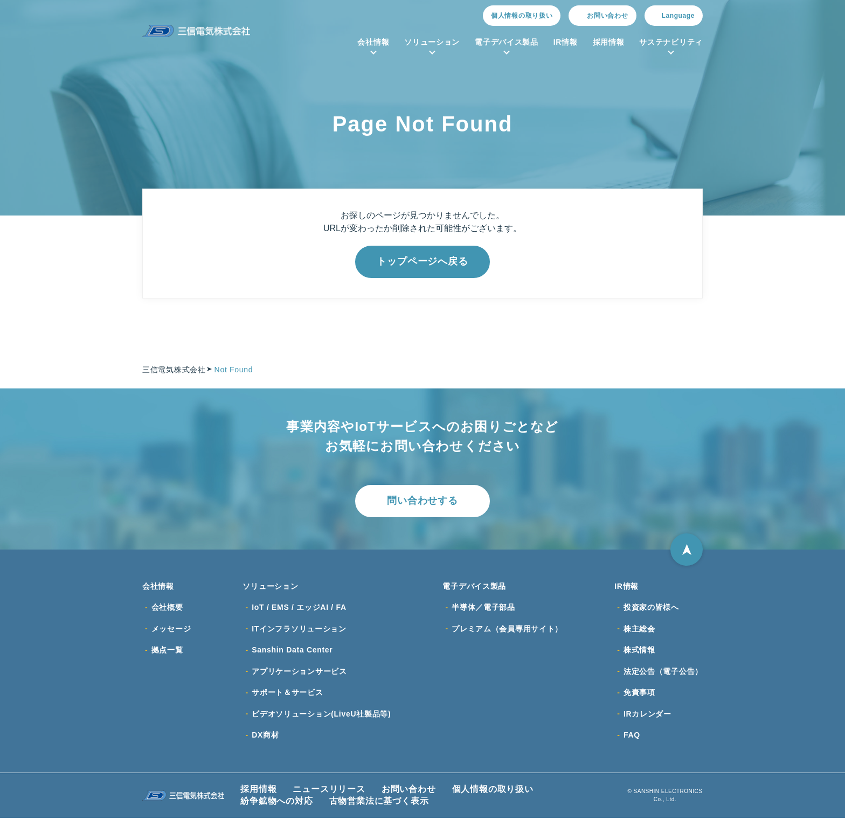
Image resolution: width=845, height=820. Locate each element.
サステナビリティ (671, 42)
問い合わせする (422, 501)
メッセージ (171, 629)
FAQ (632, 737)
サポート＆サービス (287, 694)
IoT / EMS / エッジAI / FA (299, 607)
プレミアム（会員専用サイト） (507, 629)
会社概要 (167, 607)
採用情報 (609, 42)
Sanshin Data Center (292, 651)
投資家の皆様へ (651, 607)
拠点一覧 (167, 651)
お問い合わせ (409, 791)
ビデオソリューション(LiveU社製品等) (321, 715)
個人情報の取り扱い (521, 15)
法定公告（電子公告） (663, 672)
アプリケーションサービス (299, 672)
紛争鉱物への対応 (276, 803)
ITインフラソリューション (299, 629)
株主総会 (639, 629)
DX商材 (265, 737)
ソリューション (432, 42)
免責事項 (639, 694)
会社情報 (373, 42)
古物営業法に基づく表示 (379, 803)
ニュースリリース (329, 791)
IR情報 (565, 42)
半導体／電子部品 (483, 607)
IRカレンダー (647, 715)
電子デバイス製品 (506, 42)
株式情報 (639, 651)
